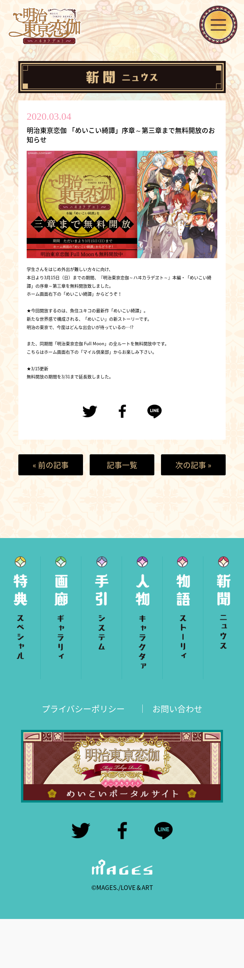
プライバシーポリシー (83, 708)
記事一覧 (122, 464)
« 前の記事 (51, 464)
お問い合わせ (177, 708)
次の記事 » (193, 464)
